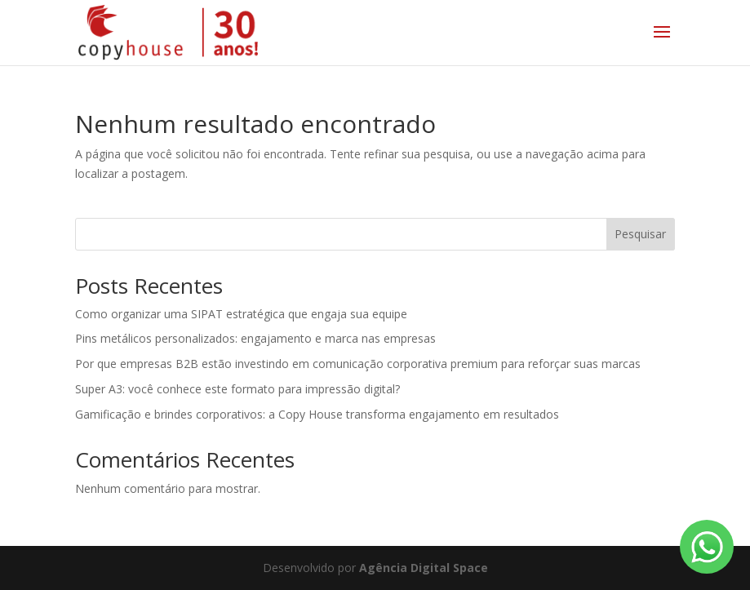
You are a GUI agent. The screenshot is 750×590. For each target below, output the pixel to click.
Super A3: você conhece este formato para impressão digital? (237, 389)
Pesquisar (640, 234)
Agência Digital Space (423, 567)
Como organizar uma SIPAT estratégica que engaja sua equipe (241, 314)
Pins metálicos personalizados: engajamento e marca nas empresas (255, 338)
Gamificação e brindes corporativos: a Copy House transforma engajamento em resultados (317, 414)
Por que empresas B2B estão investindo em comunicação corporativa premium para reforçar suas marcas (358, 363)
